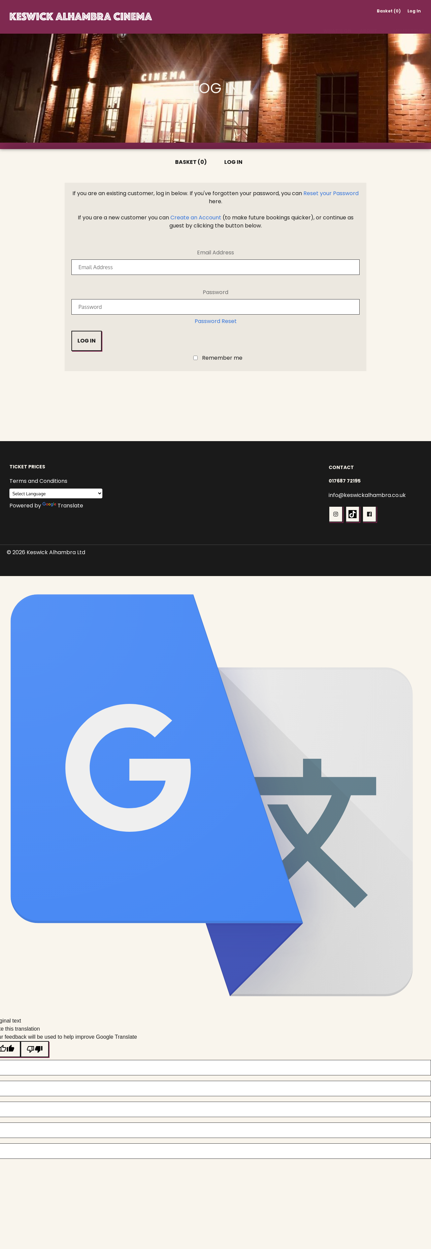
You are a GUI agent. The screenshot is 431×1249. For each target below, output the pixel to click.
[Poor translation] (35, 1049)
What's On (337, 23)
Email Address (215, 252)
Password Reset (216, 321)
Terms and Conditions (38, 481)
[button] (336, 514)
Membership (408, 23)
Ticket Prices (27, 466)
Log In (414, 11)
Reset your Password (331, 193)
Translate (62, 505)
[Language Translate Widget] (55, 493)
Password (215, 292)
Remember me (222, 358)
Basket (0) (389, 11)
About (368, 23)
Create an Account (195, 217)
